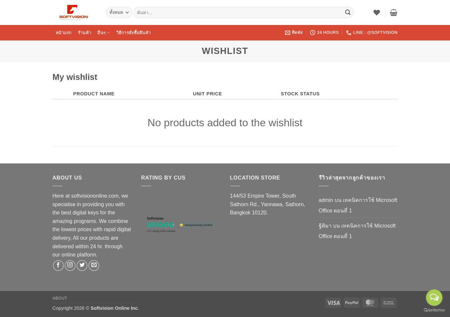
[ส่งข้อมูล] (347, 12)
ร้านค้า (84, 32)
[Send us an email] (93, 265)
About (60, 298)
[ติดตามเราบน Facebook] (58, 265)
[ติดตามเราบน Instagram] (70, 265)
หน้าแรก (64, 32)
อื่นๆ (103, 33)
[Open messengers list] (434, 297)
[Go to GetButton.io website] (434, 310)
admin (326, 200)
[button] (393, 12)
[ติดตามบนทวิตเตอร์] (82, 265)
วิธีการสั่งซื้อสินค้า (133, 32)
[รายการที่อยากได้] (376, 12)
